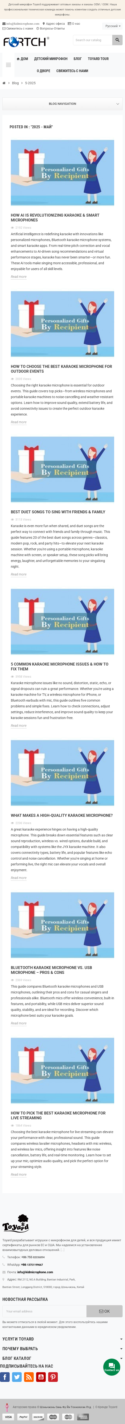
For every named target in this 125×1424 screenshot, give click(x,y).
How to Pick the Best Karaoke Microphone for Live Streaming (58, 1115)
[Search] (97, 40)
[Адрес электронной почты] (44, 1311)
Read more (18, 277)
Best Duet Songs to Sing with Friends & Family (58, 512)
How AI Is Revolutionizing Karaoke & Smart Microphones (55, 217)
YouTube (41, 1377)
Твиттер (17, 1377)
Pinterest (53, 1377)
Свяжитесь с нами (17, 28)
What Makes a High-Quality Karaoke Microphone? (62, 815)
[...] (62, 1250)
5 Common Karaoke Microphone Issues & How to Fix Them (59, 666)
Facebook (5, 1377)
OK (104, 1311)
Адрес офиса (53, 23)
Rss (29, 1377)
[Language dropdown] (112, 26)
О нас (74, 23)
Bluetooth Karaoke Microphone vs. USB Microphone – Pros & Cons (51, 970)
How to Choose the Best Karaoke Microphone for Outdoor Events (61, 369)
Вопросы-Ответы (50, 28)
